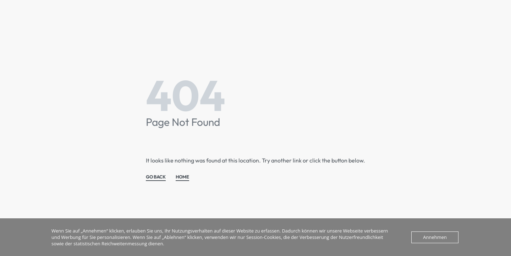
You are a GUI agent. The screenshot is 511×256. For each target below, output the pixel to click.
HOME (182, 177)
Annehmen (435, 237)
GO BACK (156, 177)
